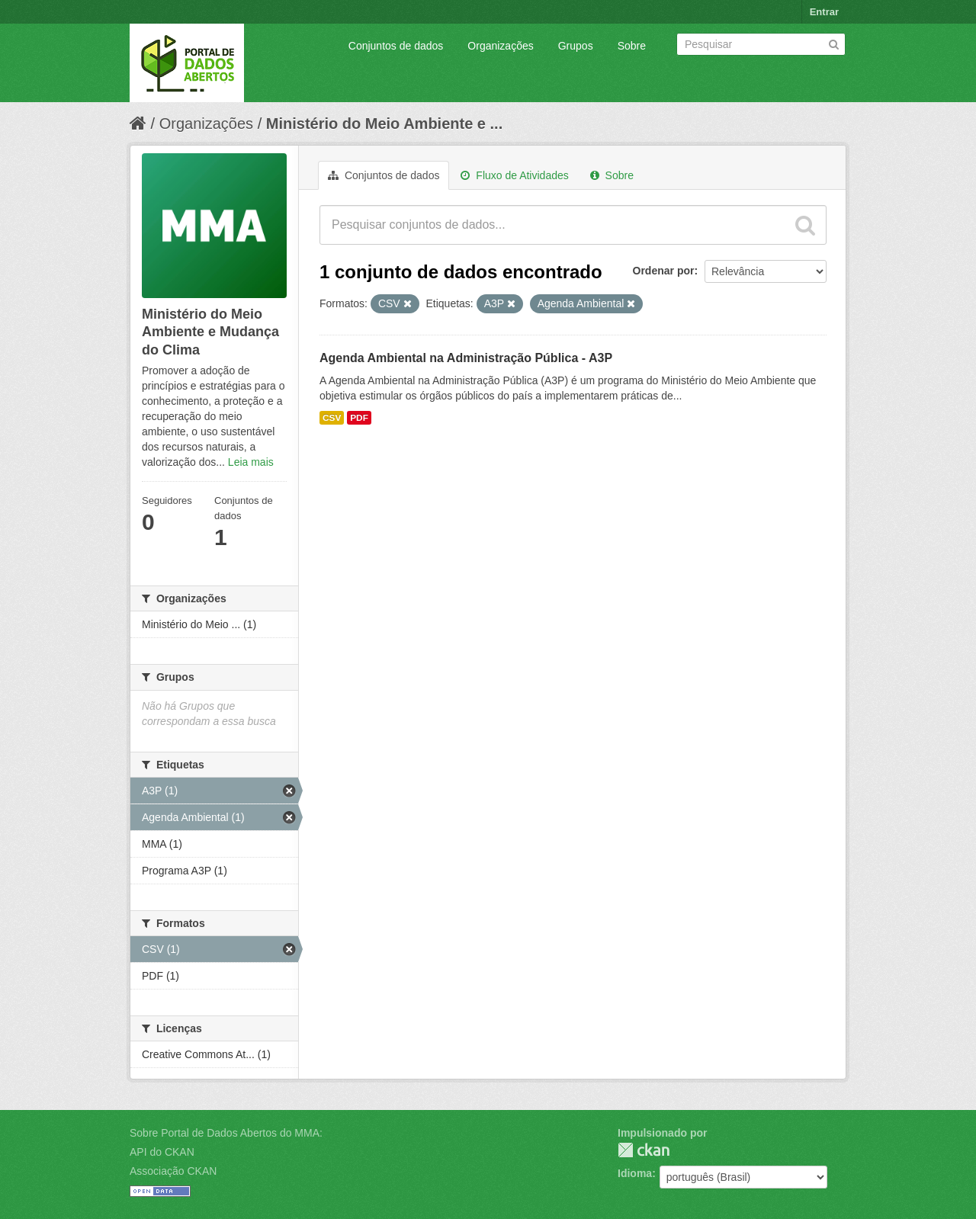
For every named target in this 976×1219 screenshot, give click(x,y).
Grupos (575, 46)
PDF (359, 417)
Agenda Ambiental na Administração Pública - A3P (465, 357)
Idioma (635, 1173)
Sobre (632, 46)
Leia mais (251, 462)
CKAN (643, 1150)
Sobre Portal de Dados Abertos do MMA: (226, 1133)
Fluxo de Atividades (514, 175)
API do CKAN (162, 1152)
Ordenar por (664, 271)
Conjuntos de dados (396, 46)
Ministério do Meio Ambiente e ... (384, 123)
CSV (332, 417)
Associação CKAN (173, 1171)
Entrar (824, 12)
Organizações (500, 46)
